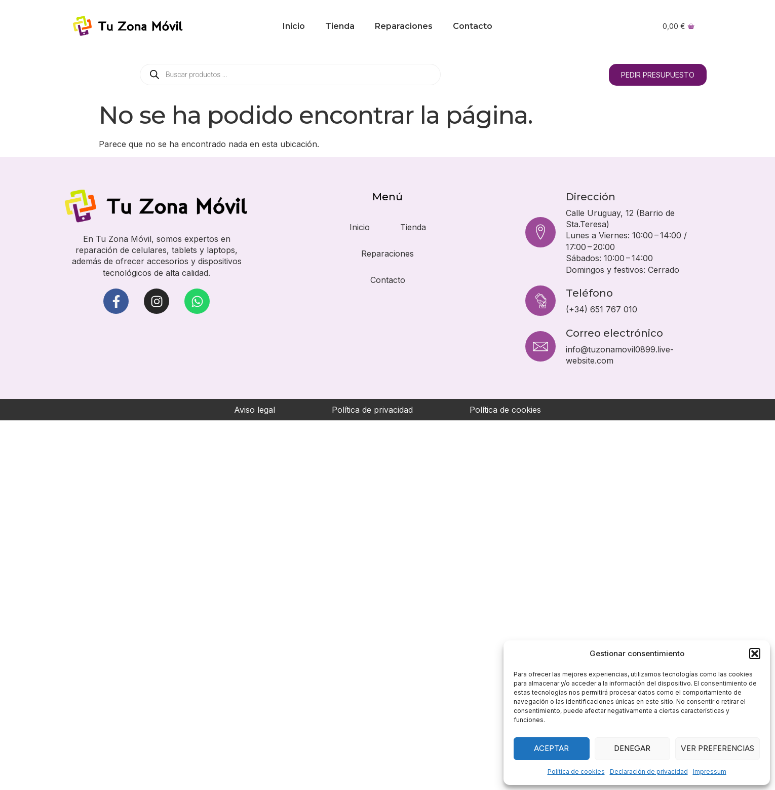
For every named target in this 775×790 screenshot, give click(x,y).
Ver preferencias (717, 748)
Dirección (590, 197)
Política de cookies (576, 771)
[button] (755, 654)
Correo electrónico (614, 333)
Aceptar (551, 748)
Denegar (632, 748)
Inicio (294, 26)
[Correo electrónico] (540, 346)
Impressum (709, 771)
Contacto (472, 26)
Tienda (340, 26)
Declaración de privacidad (649, 771)
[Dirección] (540, 232)
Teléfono (589, 293)
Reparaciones (404, 26)
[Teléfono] (540, 300)
